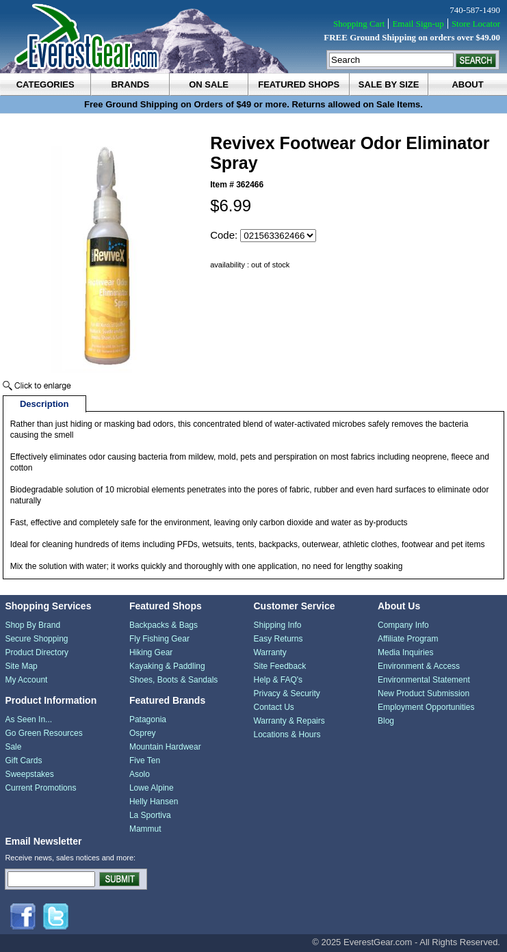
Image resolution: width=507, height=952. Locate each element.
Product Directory (36, 652)
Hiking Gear (150, 652)
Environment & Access (419, 666)
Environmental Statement (424, 680)
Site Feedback (279, 666)
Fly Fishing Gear (159, 639)
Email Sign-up (417, 23)
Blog (386, 721)
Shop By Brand (32, 625)
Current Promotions (40, 788)
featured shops (298, 84)
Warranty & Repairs (288, 721)
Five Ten (144, 760)
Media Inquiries (405, 652)
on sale (209, 84)
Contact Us (273, 707)
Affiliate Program (408, 639)
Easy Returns (277, 639)
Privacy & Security (286, 693)
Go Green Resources (43, 733)
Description (44, 404)
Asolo (139, 774)
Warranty (269, 652)
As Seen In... (28, 719)
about (467, 84)
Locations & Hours (286, 734)
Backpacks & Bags (163, 625)
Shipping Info (277, 625)
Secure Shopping (36, 639)
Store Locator (476, 23)
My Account (26, 680)
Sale (13, 747)
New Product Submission (423, 693)
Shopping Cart (359, 23)
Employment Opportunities (426, 707)
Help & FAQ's (277, 680)
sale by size (389, 84)
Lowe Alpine (151, 788)
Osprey (142, 733)
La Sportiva (150, 815)
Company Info (403, 625)
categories (45, 84)
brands (130, 84)
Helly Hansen (153, 801)
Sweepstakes (29, 774)
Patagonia (147, 719)
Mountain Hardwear (165, 747)
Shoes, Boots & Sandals (173, 680)
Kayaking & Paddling (167, 666)
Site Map (21, 666)
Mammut (145, 829)
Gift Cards (23, 760)
